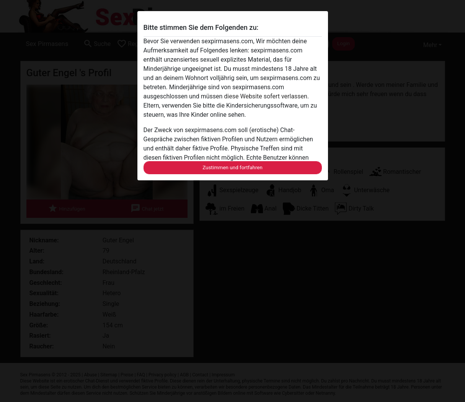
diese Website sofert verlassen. (266, 96)
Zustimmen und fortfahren (232, 167)
